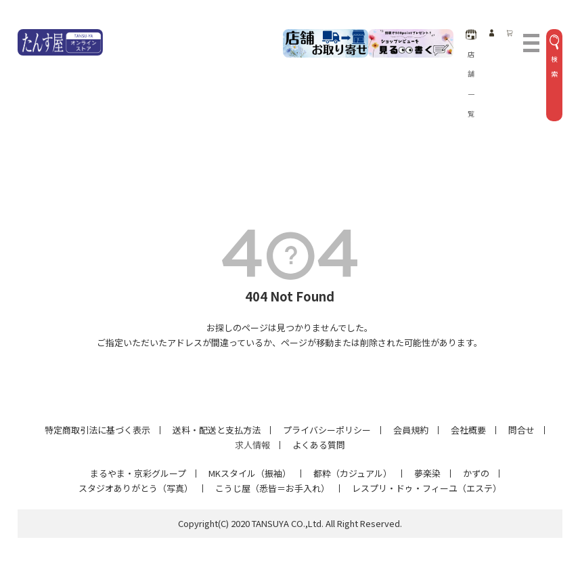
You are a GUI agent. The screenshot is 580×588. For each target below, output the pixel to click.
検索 (554, 57)
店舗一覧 (471, 74)
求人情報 (252, 444)
